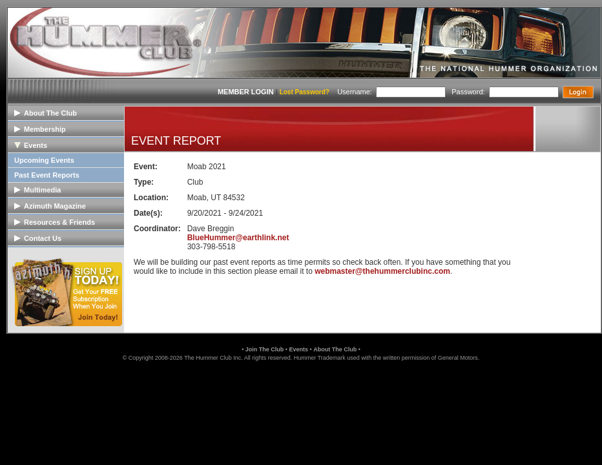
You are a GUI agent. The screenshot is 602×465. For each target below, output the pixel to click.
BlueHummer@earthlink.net (238, 237)
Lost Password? (304, 92)
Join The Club (264, 349)
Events (298, 349)
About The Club (335, 349)
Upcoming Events (44, 160)
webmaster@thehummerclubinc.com (382, 271)
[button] (301, 389)
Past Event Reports (46, 175)
